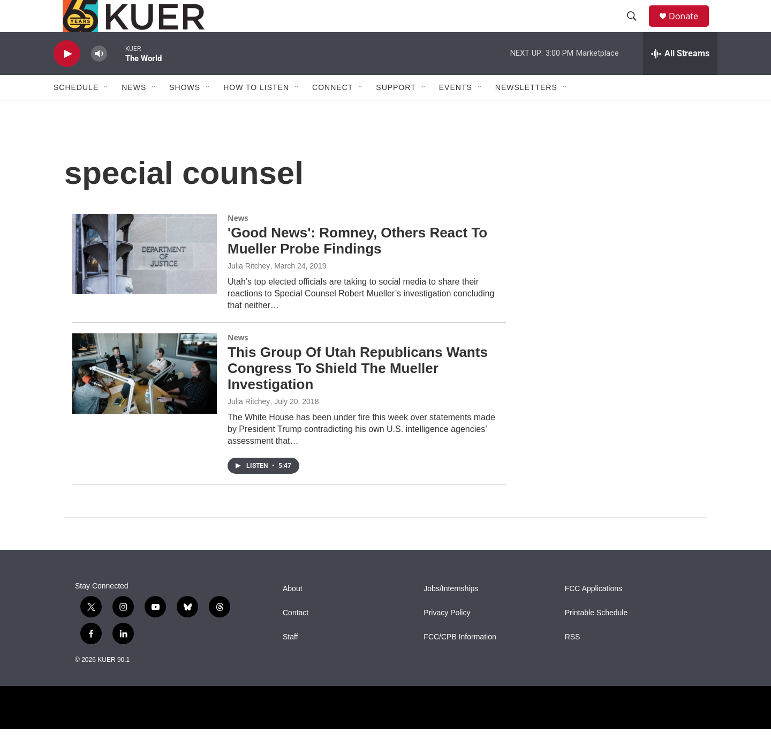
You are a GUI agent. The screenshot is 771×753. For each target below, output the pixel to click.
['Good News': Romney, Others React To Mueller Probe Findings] (144, 278)
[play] (66, 78)
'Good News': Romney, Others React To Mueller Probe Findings (357, 265)
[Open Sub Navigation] (106, 111)
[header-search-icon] (636, 28)
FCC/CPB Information (460, 661)
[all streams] (680, 77)
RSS (572, 661)
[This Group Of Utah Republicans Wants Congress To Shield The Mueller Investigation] (144, 397)
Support (395, 111)
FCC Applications (593, 613)
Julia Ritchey (249, 290)
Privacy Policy (447, 637)
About (293, 613)
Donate (690, 28)
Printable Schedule (596, 637)
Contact (295, 637)
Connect (332, 111)
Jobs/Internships (451, 613)
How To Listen (256, 111)
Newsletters (526, 111)
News (238, 242)
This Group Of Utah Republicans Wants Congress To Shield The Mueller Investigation (358, 392)
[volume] (99, 78)
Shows (184, 111)
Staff (290, 661)
